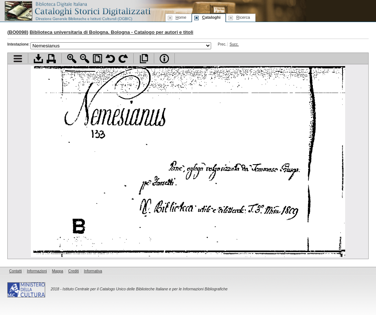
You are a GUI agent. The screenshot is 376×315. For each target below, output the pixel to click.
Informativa (93, 271)
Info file (164, 58)
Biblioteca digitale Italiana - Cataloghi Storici (77, 10)
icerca (243, 17)
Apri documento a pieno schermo (143, 58)
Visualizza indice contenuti (17, 58)
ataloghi (211, 17)
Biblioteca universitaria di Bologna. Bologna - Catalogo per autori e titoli (112, 32)
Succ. (234, 44)
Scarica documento (38, 58)
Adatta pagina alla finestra (97, 58)
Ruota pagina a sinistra (110, 58)
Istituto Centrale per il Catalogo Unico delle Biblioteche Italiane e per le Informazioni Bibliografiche (144, 289)
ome (181, 17)
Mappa (58, 271)
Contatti (15, 271)
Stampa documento (51, 58)
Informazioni (37, 271)
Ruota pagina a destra (123, 58)
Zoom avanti (71, 58)
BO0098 (17, 32)
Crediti (73, 271)
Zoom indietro (84, 58)
